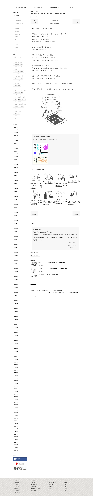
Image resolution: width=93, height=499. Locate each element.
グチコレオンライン (18, 87)
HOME (32, 11)
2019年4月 (16, 252)
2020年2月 (16, 226)
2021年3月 (16, 191)
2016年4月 (16, 343)
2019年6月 (16, 247)
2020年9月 (16, 207)
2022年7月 (16, 148)
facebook (79, 2)
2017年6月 (16, 306)
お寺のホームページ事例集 (19, 71)
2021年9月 (16, 175)
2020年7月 (16, 212)
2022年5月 (16, 153)
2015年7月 (16, 367)
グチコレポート (17, 90)
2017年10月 (16, 298)
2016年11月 (16, 324)
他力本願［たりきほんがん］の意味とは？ (48, 274)
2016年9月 (16, 330)
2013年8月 (16, 428)
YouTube (16, 59)
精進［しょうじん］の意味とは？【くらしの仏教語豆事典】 (52, 262)
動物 (19, 97)
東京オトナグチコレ (22, 99)
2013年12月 (16, 418)
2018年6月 (16, 279)
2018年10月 (16, 268)
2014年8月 (16, 396)
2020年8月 (16, 210)
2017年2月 (16, 316)
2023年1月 (16, 132)
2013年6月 (16, 434)
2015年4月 (16, 375)
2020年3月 (16, 223)
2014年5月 (16, 404)
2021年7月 (16, 180)
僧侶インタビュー (23, 94)
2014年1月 (16, 415)
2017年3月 (16, 314)
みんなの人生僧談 (17, 80)
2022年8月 (16, 146)
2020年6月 (16, 215)
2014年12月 (16, 386)
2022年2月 (16, 161)
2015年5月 (16, 372)
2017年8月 (16, 300)
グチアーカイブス (17, 85)
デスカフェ (24, 90)
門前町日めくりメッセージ (19, 115)
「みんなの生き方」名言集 (19, 62)
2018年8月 (16, 274)
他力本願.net (46, 3)
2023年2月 (16, 129)
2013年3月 (16, 442)
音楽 (15, 118)
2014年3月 (16, 410)
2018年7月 (16, 276)
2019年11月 (16, 234)
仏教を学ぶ (36, 11)
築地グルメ (16, 106)
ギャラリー (17, 44)
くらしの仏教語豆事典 (35, 16)
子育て (16, 99)
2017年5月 (16, 308)
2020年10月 (16, 204)
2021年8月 (16, 178)
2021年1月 (16, 196)
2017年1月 (16, 319)
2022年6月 (16, 151)
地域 (23, 97)
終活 (15, 108)
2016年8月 (16, 332)
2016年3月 (16, 346)
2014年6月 (16, 402)
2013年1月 (16, 447)
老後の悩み (20, 108)
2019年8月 (16, 242)
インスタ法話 (17, 83)
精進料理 (22, 106)
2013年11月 (16, 420)
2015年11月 (16, 356)
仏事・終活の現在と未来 (19, 92)
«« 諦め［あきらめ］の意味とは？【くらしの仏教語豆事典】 (46, 290)
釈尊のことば (17, 113)
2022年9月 (16, 143)
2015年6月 (16, 370)
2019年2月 (16, 258)
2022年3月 (16, 159)
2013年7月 (16, 431)
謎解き (20, 111)
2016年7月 (16, 335)
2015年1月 (16, 383)
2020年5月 (16, 218)
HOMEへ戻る (33, 296)
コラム (16, 42)
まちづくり (16, 78)
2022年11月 (16, 137)
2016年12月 (16, 322)
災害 (15, 101)
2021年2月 (16, 194)
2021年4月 (16, 188)
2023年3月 (16, 127)
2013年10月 (16, 423)
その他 (16, 50)
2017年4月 (16, 311)
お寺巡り (24, 73)
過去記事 (16, 47)
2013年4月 (16, 439)
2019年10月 (16, 236)
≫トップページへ (72, 245)
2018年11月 (16, 266)
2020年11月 (16, 202)
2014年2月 (16, 412)
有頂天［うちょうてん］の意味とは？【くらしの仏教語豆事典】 (53, 268)
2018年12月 (16, 263)
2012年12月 (16, 450)
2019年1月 (16, 260)
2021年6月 (16, 183)
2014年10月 (16, 391)
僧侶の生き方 (17, 18)
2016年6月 (16, 338)
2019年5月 (16, 250)
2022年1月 (16, 164)
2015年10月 (16, 359)
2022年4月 (16, 156)
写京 (15, 97)
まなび (22, 78)
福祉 (25, 104)
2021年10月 (16, 172)
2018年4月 (16, 282)
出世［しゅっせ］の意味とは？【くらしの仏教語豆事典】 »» (64, 292)
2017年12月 (16, 292)
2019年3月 (16, 255)
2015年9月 (16, 362)
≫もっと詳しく (73, 242)
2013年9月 (16, 426)
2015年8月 (16, 364)
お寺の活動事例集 (17, 73)
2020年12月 (16, 199)
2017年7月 (16, 303)
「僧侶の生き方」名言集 (19, 66)
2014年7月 (16, 399)
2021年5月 (16, 186)
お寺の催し (17, 36)
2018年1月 (16, 290)
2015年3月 (16, 378)
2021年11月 (16, 170)
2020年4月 (16, 220)
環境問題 (19, 101)
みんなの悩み (17, 26)
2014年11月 (16, 388)
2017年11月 (16, 295)
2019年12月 (16, 231)
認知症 (16, 111)
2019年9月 (16, 239)
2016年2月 (16, 348)
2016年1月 (16, 351)
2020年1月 (16, 228)
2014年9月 (16, 394)
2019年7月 (16, 244)
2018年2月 (16, 287)
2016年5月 (16, 340)
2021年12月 (16, 167)
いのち (16, 69)
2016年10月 (16, 327)
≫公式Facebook (73, 247)
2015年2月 (16, 380)
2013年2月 (16, 444)
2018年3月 (16, 284)
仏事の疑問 (17, 31)
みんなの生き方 (18, 20)
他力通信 (16, 94)
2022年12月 (16, 135)
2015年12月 (16, 354)
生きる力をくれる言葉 (19, 23)
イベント (24, 80)
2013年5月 (16, 436)
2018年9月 (16, 271)
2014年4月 (16, 407)
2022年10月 (16, 140)
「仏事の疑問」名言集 (18, 64)
